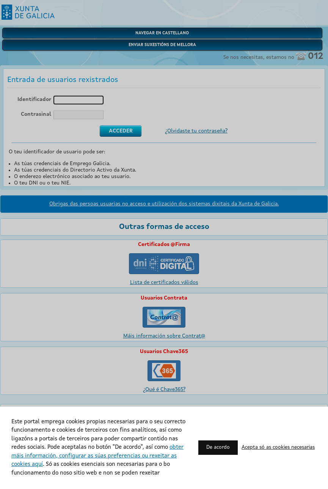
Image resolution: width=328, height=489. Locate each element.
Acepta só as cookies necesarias (278, 447)
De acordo (218, 447)
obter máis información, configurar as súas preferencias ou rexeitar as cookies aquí (97, 456)
